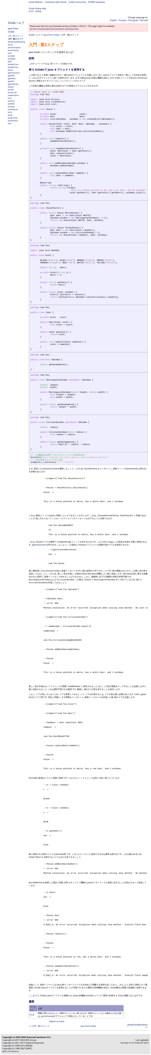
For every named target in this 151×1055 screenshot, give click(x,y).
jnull (9, 98)
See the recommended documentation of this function (54, 29)
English (113, 20)
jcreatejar (12, 58)
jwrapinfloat (13, 120)
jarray (10, 44)
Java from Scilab (13, 30)
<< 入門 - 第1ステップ (39, 1026)
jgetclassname (14, 73)
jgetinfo (11, 81)
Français (123, 20)
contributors (13, 1051)
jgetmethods (13, 84)
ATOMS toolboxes (96, 2)
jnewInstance (13, 95)
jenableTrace (13, 67)
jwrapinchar (13, 118)
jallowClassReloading (16, 42)
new (9, 123)
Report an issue (56, 1021)
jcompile (11, 56)
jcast (10, 53)
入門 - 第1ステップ (15, 36)
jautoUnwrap (13, 50)
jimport (11, 87)
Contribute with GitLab (55, 2)
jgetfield (11, 75)
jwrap (10, 115)
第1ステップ (56, 63)
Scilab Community (77, 2)
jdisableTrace (13, 64)
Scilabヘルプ (16, 23)
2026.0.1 (83, 26)
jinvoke (11, 89)
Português (133, 20)
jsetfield (11, 104)
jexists (10, 70)
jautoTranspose (14, 47)
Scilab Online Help (37, 8)
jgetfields (11, 78)
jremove (11, 101)
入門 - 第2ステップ (15, 39)
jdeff (10, 61)
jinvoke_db (12, 92)
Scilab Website (36, 2)
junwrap (11, 106)
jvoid (10, 112)
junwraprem (13, 109)
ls (42, 462)
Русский (144, 20)
